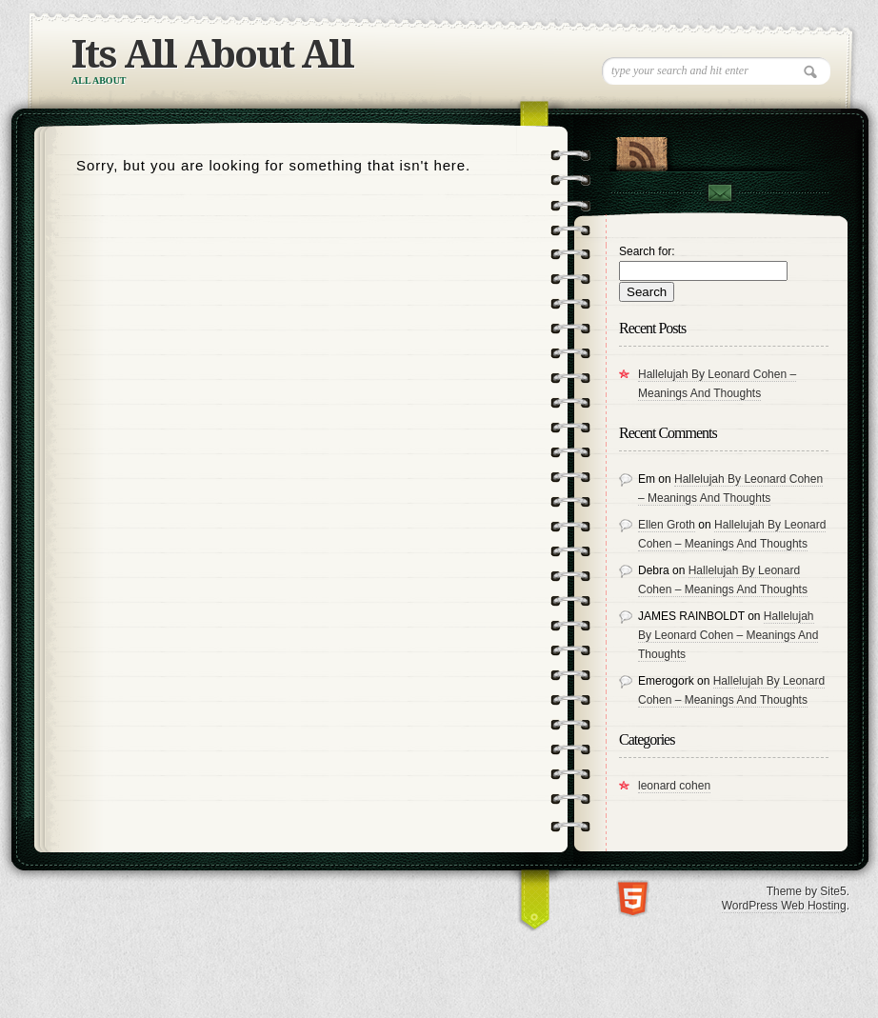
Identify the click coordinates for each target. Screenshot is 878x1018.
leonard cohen (674, 785)
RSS (641, 149)
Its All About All (212, 54)
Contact (718, 193)
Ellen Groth (666, 524)
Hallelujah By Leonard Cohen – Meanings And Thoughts (728, 635)
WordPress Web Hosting (784, 905)
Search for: (647, 251)
